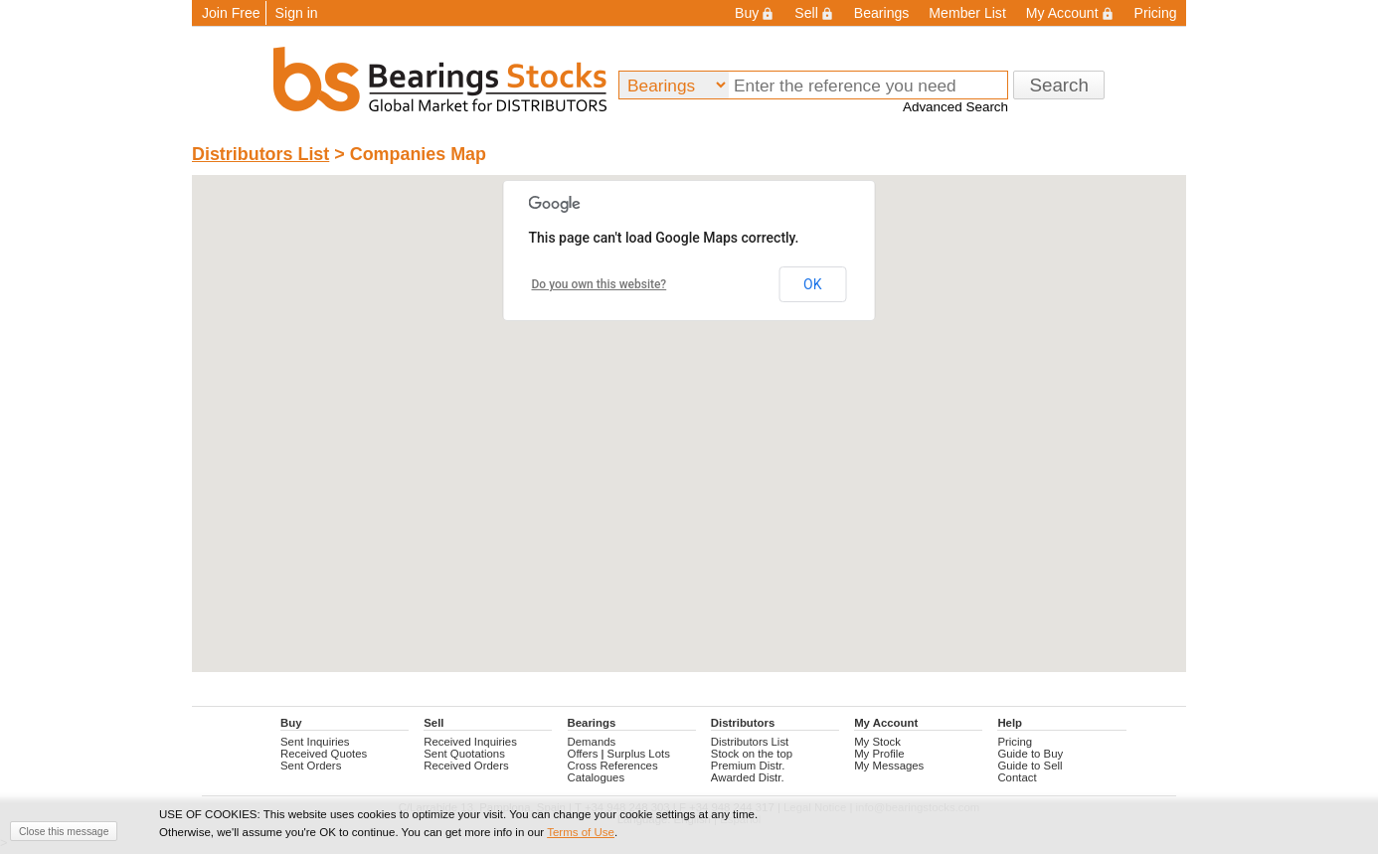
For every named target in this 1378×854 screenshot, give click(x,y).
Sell (813, 13)
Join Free (231, 13)
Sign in (296, 13)
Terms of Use (580, 832)
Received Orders (466, 765)
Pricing (1155, 13)
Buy (755, 13)
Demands (592, 742)
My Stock (877, 742)
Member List (967, 13)
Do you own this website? (599, 284)
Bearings (882, 13)
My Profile (879, 754)
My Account (1070, 13)
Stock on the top (751, 754)
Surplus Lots (638, 754)
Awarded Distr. (747, 777)
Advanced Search (955, 106)
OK (812, 284)
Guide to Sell (1029, 765)
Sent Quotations (464, 754)
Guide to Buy (1030, 754)
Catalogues (596, 777)
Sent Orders (310, 765)
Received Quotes (323, 754)
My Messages (889, 765)
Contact (1016, 777)
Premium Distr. (748, 765)
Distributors (743, 723)
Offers (583, 754)
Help (1009, 723)
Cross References (613, 765)
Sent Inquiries (315, 742)
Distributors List (260, 154)
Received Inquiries (470, 742)
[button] (690, 327)
